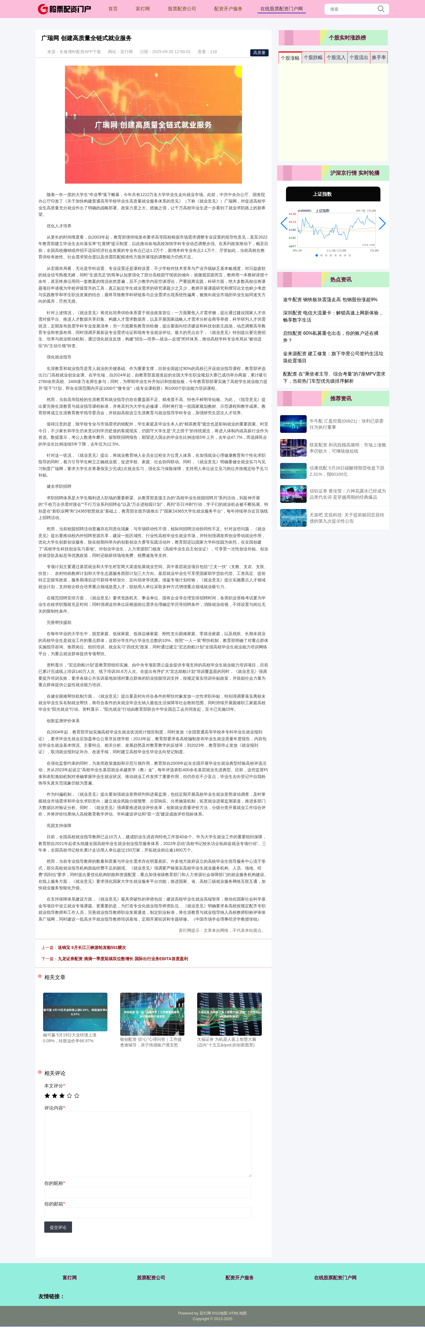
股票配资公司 (182, 8)
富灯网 (143, 8)
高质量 (259, 52)
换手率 (379, 57)
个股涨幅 (290, 58)
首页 (113, 8)
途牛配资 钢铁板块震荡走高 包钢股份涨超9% (330, 299)
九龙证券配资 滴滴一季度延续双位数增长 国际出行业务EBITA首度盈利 (123, 958)
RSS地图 (220, 1313)
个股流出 (358, 57)
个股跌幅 (313, 57)
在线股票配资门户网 (281, 8)
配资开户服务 (228, 8)
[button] (284, 223)
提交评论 (58, 1227)
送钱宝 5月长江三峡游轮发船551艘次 (92, 947)
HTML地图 (238, 1313)
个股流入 (336, 57)
